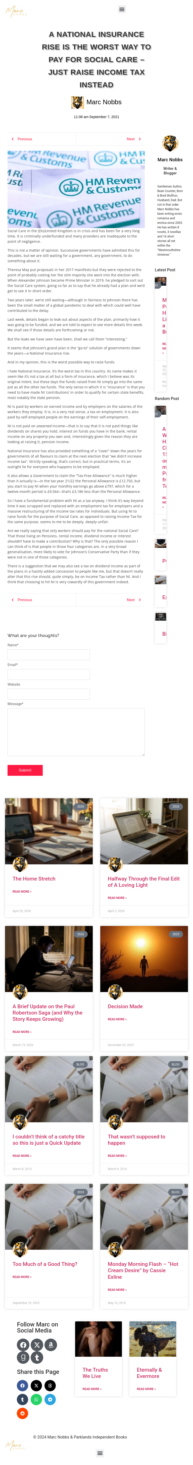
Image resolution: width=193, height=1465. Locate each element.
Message (15, 704)
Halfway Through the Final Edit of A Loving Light (144, 882)
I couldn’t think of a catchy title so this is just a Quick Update (49, 1140)
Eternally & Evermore (149, 1373)
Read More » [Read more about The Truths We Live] (92, 1389)
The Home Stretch (34, 879)
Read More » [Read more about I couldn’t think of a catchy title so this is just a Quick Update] (22, 1156)
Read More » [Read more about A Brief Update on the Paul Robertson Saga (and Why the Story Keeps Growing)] (22, 1032)
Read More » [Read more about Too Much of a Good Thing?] (22, 1277)
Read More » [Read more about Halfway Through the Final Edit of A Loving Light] (117, 898)
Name (13, 645)
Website (14, 684)
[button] (122, 9)
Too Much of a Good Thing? (45, 1264)
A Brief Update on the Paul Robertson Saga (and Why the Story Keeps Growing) (47, 1012)
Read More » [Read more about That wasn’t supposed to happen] (117, 1156)
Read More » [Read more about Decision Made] (117, 1019)
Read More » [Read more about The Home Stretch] (22, 891)
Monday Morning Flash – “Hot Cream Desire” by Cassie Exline (143, 1270)
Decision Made (125, 1006)
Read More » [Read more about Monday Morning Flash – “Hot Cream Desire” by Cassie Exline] (117, 1290)
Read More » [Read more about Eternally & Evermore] (146, 1389)
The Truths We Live (95, 1373)
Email (13, 665)
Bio (166, 634)
